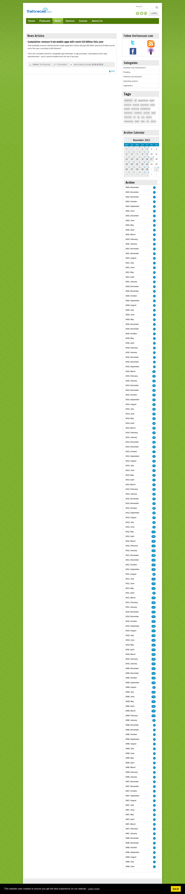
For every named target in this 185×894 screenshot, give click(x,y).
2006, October (131, 848)
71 (154, 452)
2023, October (131, 202)
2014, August (131, 404)
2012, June (130, 527)
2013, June (130, 470)
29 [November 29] (142, 169)
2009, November (132, 673)
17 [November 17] (151, 159)
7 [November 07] (137, 154)
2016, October (131, 334)
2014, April (130, 423)
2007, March (131, 824)
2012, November (132, 503)
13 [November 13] (132, 159)
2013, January (131, 494)
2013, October (131, 452)
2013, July (130, 466)
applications (143, 100)
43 (154, 409)
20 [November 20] (132, 164)
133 (153, 532)
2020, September (132, 301)
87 (154, 503)
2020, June (130, 315)
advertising (128, 121)
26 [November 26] (127, 169)
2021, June (130, 268)
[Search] (145, 6)
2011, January (131, 607)
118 (153, 612)
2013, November (132, 447)
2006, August (131, 857)
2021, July (130, 263)
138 (153, 602)
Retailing (126, 72)
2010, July (130, 635)
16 (154, 371)
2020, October (131, 296)
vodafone (137, 113)
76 (154, 456)
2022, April (130, 230)
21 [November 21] (137, 164)
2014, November (132, 390)
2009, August (131, 687)
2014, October (131, 395)
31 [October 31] (137, 149)
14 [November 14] (137, 159)
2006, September (132, 852)
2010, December (132, 612)
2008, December (132, 725)
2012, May (130, 532)
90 (154, 574)
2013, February (132, 489)
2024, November (132, 187)
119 (153, 569)
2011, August (131, 574)
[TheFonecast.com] (39, 11)
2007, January (131, 834)
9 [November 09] (147, 154)
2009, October (131, 678)
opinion (128, 100)
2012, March (131, 541)
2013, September (132, 456)
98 (154, 508)
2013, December (132, 442)
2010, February (132, 659)
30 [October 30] (132, 149)
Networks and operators (132, 77)
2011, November (132, 560)
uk (135, 100)
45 (154, 390)
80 (154, 527)
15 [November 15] (142, 159)
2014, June (130, 414)
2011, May (130, 588)
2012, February (132, 546)
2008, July (130, 749)
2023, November (132, 197)
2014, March (131, 428)
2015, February (132, 376)
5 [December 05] (137, 174)
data (142, 121)
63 (154, 428)
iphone (148, 117)
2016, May (130, 338)
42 (154, 400)
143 (153, 664)
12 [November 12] (127, 159)
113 (153, 546)
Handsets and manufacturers (134, 68)
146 (153, 673)
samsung (135, 109)
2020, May (130, 319)
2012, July (130, 522)
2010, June (130, 640)
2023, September (132, 206)
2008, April (130, 763)
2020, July (130, 310)
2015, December (132, 357)
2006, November (132, 843)
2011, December (132, 555)
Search (157, 7)
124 (153, 579)
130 (153, 565)
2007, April (130, 819)
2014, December (132, 385)
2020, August (131, 305)
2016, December (132, 324)
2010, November (132, 616)
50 (154, 414)
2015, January (131, 381)
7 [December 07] (147, 174)
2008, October (131, 734)
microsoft (128, 117)
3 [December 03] (126, 174)
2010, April (130, 650)
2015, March (131, 371)
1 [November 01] (142, 149)
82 (154, 593)
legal (153, 113)
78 (154, 433)
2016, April (130, 343)
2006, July (130, 862)
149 (153, 678)
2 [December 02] (156, 169)
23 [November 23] (147, 164)
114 (153, 645)
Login (154, 13)
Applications (128, 86)
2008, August (131, 744)
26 (154, 381)
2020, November (132, 291)
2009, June (130, 697)
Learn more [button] (94, 888)
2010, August (131, 631)
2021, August (131, 258)
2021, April (130, 277)
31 (154, 404)
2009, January (131, 720)
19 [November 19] (127, 164)
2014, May (130, 418)
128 (153, 640)
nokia (152, 105)
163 (153, 711)
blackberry (128, 113)
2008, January (131, 777)
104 (153, 654)
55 (154, 423)
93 (154, 687)
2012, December (132, 499)
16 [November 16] (147, 159)
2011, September (132, 569)
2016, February (132, 348)
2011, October (131, 565)
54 (154, 395)
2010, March (131, 654)
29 (154, 720)
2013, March (131, 485)
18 (154, 376)
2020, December (132, 286)
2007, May (130, 815)
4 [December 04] (131, 174)
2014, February (132, 433)
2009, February (132, 716)
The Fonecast (44, 65)
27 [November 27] (132, 169)
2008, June (130, 753)
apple (152, 100)
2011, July (130, 579)
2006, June (130, 866)
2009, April (130, 706)
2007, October (131, 791)
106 (153, 555)
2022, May (130, 225)
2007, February (132, 829)
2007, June (130, 810)
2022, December (132, 216)
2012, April (130, 536)
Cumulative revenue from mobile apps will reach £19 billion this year (66, 42)
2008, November (132, 730)
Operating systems (130, 81)
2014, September (132, 400)
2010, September (132, 626)
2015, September (132, 367)
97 (154, 489)
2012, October (131, 508)
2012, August (131, 518)
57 (154, 461)
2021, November (132, 253)
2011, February (132, 602)
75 (154, 466)
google (127, 109)
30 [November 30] (147, 169)
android (136, 105)
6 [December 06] (142, 174)
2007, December (132, 782)
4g (138, 117)
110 (153, 541)
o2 (134, 117)
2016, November (132, 329)
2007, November (132, 786)
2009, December (132, 668)
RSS (113, 71)
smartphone (145, 109)
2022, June (130, 220)
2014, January (131, 437)
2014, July (130, 409)
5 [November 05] (126, 154)
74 (154, 480)
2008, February (132, 772)
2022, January (131, 244)
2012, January (131, 551)
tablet (137, 121)
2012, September (132, 513)
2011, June (130, 583)
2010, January (131, 664)
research (128, 105)
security (147, 113)
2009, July (130, 692)
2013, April (130, 480)
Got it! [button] (176, 889)
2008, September (132, 739)
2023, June (130, 211)
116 (153, 607)
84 (154, 437)
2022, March (131, 235)
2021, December (132, 249)
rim (148, 121)
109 (153, 560)
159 (153, 692)
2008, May (130, 758)
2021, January (131, 282)
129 (153, 551)
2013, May (130, 475)
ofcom (153, 121)
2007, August (131, 801)
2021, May (130, 272)
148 (153, 683)
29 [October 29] (127, 149)
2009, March (131, 711)
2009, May (130, 701)
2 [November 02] (147, 149)
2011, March (131, 598)
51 (154, 418)
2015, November (132, 362)
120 (153, 584)
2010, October (131, 621)
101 (153, 598)
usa (142, 117)
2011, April (130, 593)
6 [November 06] (131, 154)
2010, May (130, 645)
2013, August (131, 461)
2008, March (131, 767)
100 (153, 536)
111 (153, 631)
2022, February (132, 239)
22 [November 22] (142, 164)
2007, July (130, 805)
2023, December (132, 192)
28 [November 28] (137, 169)
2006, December (132, 838)
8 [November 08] (142, 154)
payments (145, 105)
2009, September (132, 683)
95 (154, 494)
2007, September (132, 796)
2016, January (131, 352)
